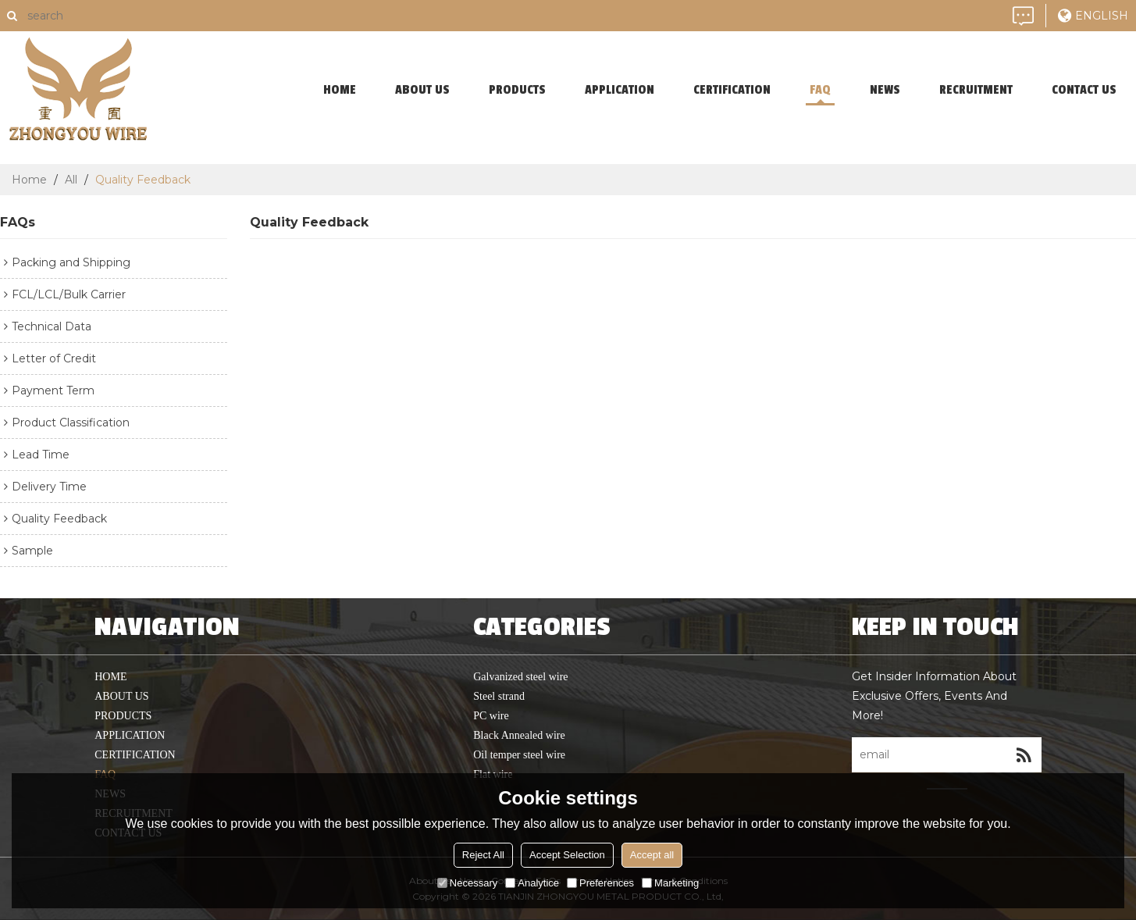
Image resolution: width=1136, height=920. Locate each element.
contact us (1084, 90)
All (71, 180)
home (339, 90)
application (619, 90)
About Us (422, 90)
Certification (732, 90)
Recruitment (976, 90)
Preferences (600, 883)
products (517, 90)
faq (820, 90)
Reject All (483, 855)
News (885, 90)
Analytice (532, 883)
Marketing (670, 883)
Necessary (467, 883)
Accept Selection (567, 855)
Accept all (652, 855)
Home (29, 180)
